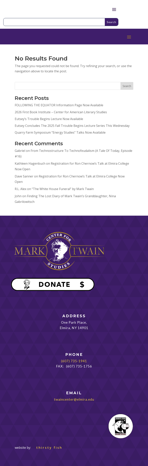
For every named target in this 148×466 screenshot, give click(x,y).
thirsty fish (47, 447)
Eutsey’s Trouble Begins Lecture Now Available (49, 119)
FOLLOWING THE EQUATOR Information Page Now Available (59, 105)
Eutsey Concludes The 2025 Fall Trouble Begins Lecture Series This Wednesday (72, 126)
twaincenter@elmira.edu (74, 399)
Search (127, 86)
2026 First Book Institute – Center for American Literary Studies (61, 112)
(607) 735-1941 (74, 361)
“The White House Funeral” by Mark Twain (63, 189)
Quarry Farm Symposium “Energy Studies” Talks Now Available (60, 132)
